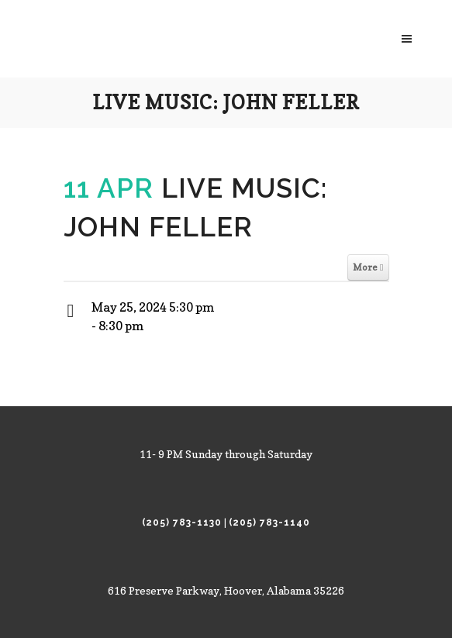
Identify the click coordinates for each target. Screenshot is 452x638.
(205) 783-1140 (269, 522)
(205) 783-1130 (182, 522)
